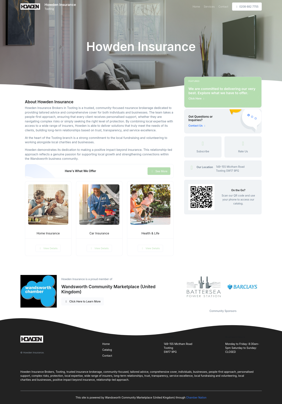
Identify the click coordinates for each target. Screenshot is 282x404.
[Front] (31, 6)
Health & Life (150, 233)
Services (209, 6)
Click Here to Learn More (82, 301)
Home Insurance (48, 233)
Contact (223, 6)
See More (159, 171)
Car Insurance (99, 233)
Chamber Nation (196, 397)
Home (196, 6)
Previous (181, 287)
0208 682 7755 (247, 6)
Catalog (107, 349)
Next (264, 287)
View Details (48, 248)
